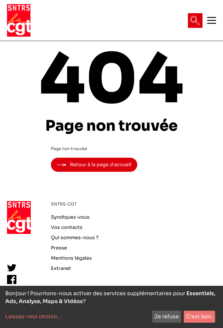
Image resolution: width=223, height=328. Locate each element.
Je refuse (166, 316)
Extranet (61, 268)
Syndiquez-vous (70, 217)
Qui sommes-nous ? (75, 237)
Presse (59, 248)
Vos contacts (67, 227)
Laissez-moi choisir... (33, 316)
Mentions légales (71, 258)
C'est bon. (199, 316)
